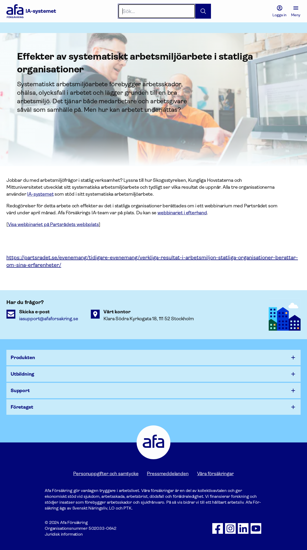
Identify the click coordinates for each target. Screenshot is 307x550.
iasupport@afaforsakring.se (48, 318)
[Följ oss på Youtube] (256, 528)
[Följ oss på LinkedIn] (243, 528)
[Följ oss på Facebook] (217, 528)
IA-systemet (40, 194)
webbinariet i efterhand (182, 212)
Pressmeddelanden (167, 473)
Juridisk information (64, 534)
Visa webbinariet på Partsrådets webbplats (53, 224)
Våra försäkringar (215, 473)
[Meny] (296, 11)
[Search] (157, 11)
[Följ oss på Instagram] (230, 528)
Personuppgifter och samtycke (105, 473)
